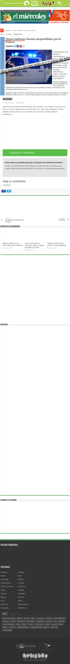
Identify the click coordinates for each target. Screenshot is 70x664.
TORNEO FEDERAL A (23, 627)
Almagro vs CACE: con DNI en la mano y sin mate (20, 30)
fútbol (61, 624)
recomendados (40, 621)
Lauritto (47, 624)
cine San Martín (7, 630)
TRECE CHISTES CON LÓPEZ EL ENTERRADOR (56, 244)
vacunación (6, 621)
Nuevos (12, 614)
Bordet (18, 624)
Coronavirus (40, 618)
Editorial (3, 597)
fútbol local (54, 627)
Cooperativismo (6, 583)
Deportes (4, 593)
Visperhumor (22, 608)
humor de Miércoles (8, 624)
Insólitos (9, 34)
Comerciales (5, 579)
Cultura (3, 590)
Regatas (5, 627)
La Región (21, 590)
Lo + (19, 614)
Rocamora (49, 618)
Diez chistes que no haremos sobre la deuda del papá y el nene (34, 245)
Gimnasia (19, 618)
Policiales (21, 597)
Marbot (24, 624)
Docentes (54, 624)
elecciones (12, 627)
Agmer (33, 618)
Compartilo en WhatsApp (21, 152)
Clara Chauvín (39, 624)
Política (20, 601)
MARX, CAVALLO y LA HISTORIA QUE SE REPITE (13, 244)
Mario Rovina (21, 621)
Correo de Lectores (7, 586)
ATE (56, 621)
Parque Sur (50, 621)
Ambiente (4, 572)
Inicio (2, 34)
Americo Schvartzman (9, 618)
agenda (13, 621)
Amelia (3, 576)
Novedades (21, 593)
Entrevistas (4, 604)
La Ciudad (21, 583)
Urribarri (31, 624)
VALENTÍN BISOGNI (36, 627)
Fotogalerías (5, 608)
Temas (5, 614)
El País (3, 601)
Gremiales (21, 572)
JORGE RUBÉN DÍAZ (59, 618)
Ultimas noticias (23, 604)
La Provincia (22, 586)
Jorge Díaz (62, 621)
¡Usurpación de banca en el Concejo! (17, 220)
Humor (20, 576)
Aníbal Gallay (30, 621)
